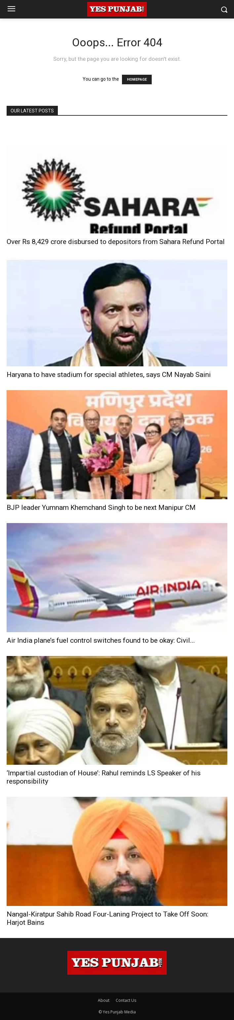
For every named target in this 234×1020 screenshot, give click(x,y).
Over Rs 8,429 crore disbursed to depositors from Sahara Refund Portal (116, 242)
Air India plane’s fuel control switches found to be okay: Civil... (101, 640)
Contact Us (126, 1000)
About (103, 1000)
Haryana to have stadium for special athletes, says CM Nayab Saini (109, 375)
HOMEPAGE (137, 79)
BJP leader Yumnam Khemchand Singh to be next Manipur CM (101, 507)
